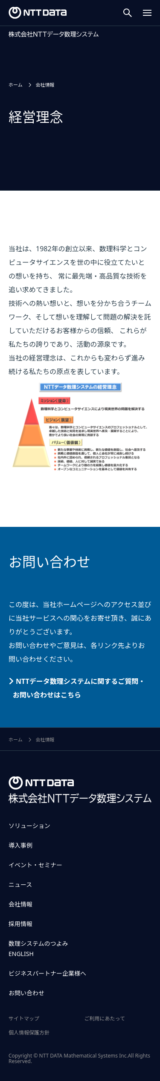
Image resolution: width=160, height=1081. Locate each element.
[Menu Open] (147, 12)
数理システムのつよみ (38, 943)
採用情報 (20, 924)
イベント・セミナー (35, 865)
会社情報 (20, 904)
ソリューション (29, 826)
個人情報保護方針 (29, 1032)
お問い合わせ (26, 993)
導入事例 (20, 845)
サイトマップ (24, 1018)
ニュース (20, 884)
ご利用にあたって (104, 1018)
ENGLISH (21, 954)
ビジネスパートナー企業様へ (47, 973)
